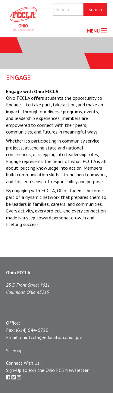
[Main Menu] (104, 30)
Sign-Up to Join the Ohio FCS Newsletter (47, 370)
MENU (93, 31)
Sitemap (14, 350)
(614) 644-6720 (32, 330)
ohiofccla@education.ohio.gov (51, 337)
